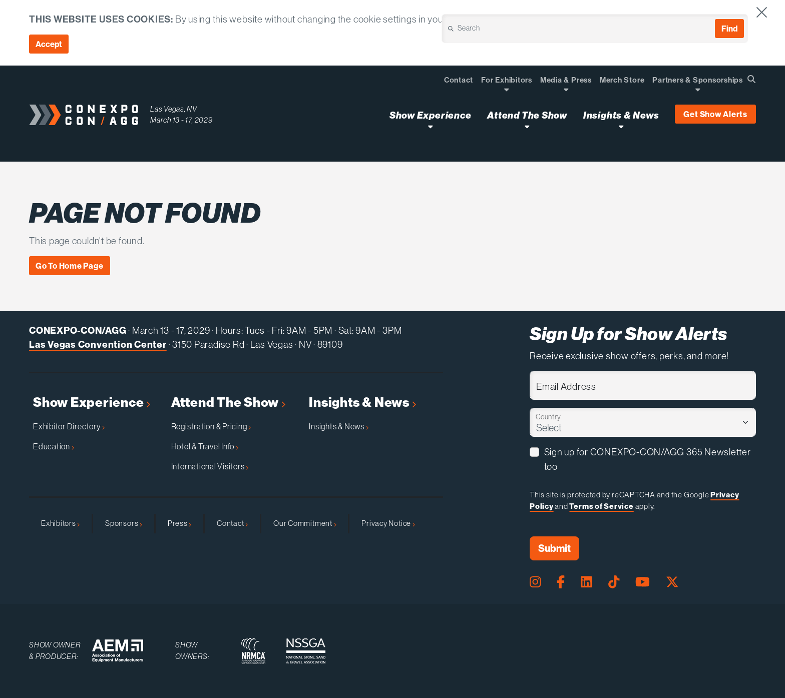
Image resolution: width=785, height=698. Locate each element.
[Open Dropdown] (506, 89)
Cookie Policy (671, 19)
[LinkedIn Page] (586, 581)
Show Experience (91, 402)
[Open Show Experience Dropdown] (430, 126)
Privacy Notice (388, 523)
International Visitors (210, 466)
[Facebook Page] (561, 581)
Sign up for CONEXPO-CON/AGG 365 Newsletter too (647, 459)
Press (179, 523)
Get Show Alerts (715, 114)
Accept (49, 44)
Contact (232, 523)
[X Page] (672, 581)
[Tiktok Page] (613, 581)
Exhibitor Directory (69, 426)
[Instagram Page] (535, 581)
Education (53, 446)
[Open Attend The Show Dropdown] (527, 126)
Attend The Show (228, 402)
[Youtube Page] (642, 581)
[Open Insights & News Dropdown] (621, 126)
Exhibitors (60, 523)
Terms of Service (601, 506)
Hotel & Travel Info (204, 446)
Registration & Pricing (211, 426)
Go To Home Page (70, 266)
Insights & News (362, 402)
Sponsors (123, 523)
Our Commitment (304, 523)
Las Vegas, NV (173, 109)
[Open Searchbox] (751, 79)
